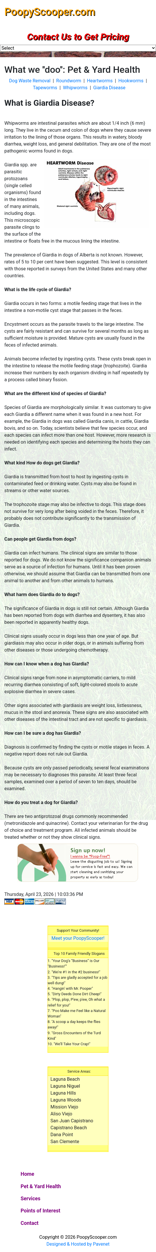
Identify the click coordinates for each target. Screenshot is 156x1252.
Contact (30, 1223)
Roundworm (68, 80)
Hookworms (131, 80)
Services (30, 1198)
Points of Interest (40, 1211)
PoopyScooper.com (49, 12)
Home (37, 1173)
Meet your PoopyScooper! (78, 938)
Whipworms (75, 87)
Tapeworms (45, 87)
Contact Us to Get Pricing (78, 36)
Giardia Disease (109, 87)
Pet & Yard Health (41, 1186)
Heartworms (100, 80)
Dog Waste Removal (29, 80)
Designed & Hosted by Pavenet (78, 1244)
